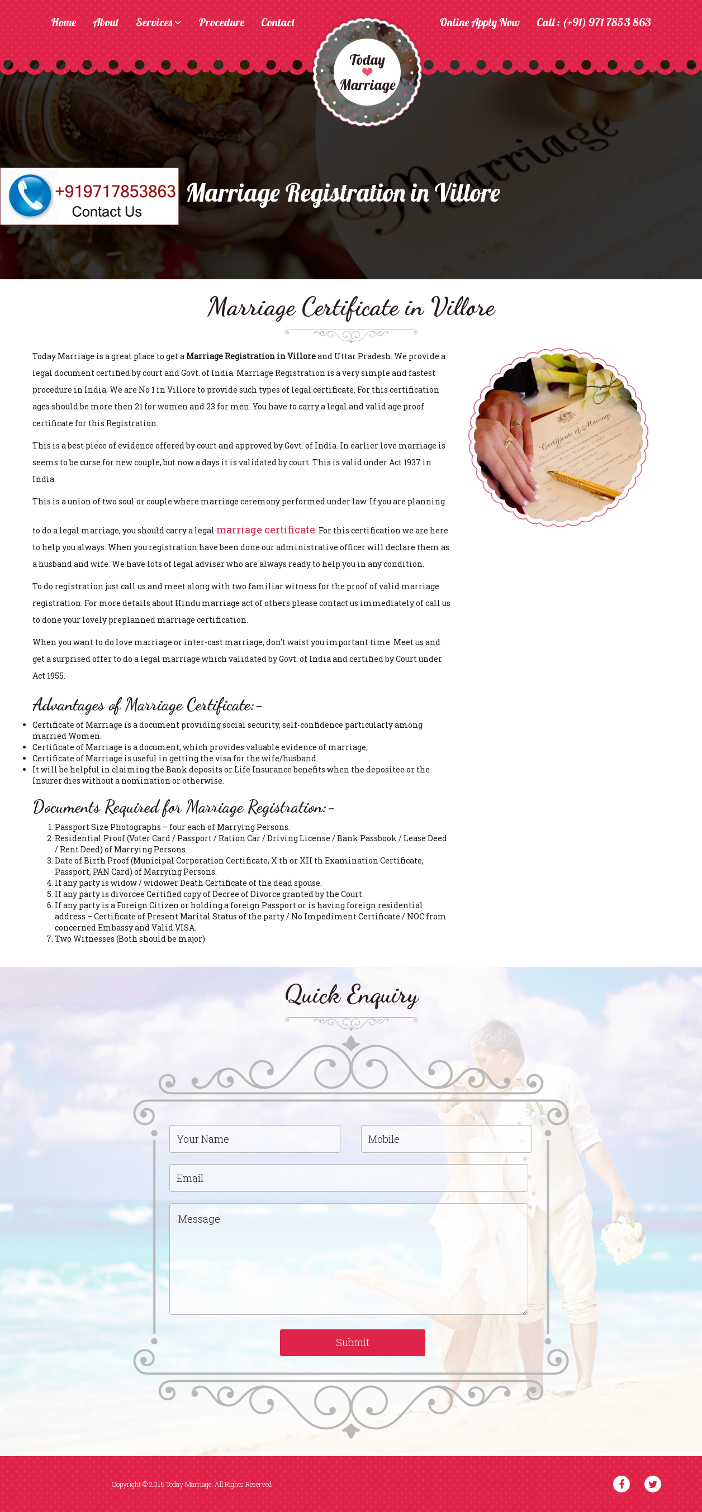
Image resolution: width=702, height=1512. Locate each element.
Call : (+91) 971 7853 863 (594, 23)
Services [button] (159, 23)
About (106, 23)
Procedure (221, 23)
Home (63, 23)
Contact (278, 23)
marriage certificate (265, 529)
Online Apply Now (479, 23)
